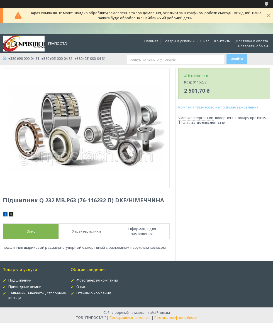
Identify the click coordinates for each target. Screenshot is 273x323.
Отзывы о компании (93, 292)
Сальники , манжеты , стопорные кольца (37, 295)
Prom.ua (163, 312)
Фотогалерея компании (97, 280)
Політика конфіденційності (175, 317)
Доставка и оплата (251, 40)
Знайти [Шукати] (237, 59)
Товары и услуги (177, 40)
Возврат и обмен (253, 45)
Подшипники (19, 280)
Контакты (222, 40)
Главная (151, 40)
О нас (204, 40)
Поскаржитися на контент (130, 317)
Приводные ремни (25, 286)
